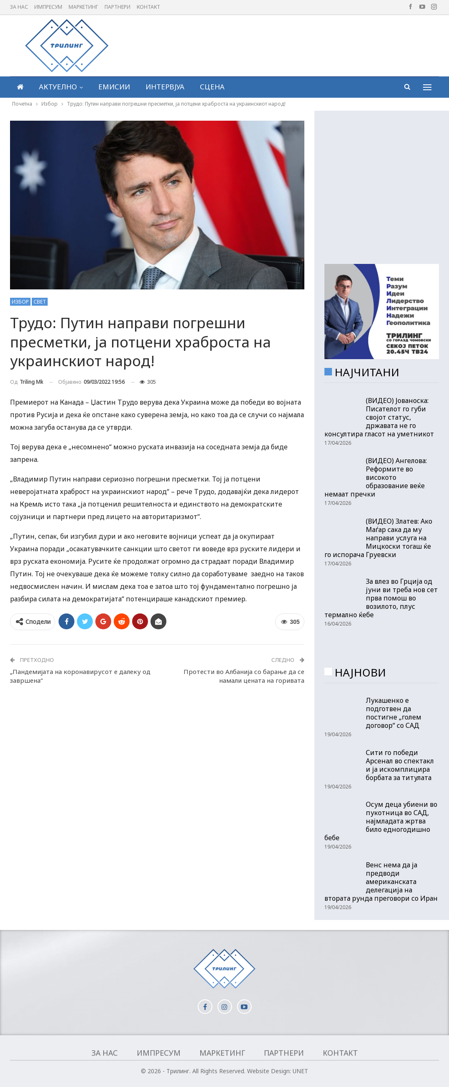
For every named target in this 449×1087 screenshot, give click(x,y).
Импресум (48, 6)
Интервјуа (164, 86)
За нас (19, 6)
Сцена (212, 86)
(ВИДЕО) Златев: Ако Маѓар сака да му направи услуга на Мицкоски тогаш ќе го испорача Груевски (378, 538)
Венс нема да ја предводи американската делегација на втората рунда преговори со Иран (381, 881)
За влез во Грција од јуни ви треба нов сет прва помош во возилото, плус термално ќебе (381, 598)
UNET (300, 1071)
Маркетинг (83, 6)
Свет (39, 301)
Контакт (148, 6)
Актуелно (58, 86)
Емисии (114, 86)
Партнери (117, 6)
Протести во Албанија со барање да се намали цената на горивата (244, 675)
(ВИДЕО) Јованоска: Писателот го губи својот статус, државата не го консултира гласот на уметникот (379, 417)
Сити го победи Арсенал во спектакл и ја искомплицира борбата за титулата (400, 765)
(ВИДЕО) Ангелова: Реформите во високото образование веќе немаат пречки (375, 477)
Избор (20, 301)
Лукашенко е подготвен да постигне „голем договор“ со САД (393, 713)
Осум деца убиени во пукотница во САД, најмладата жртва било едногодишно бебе (380, 821)
